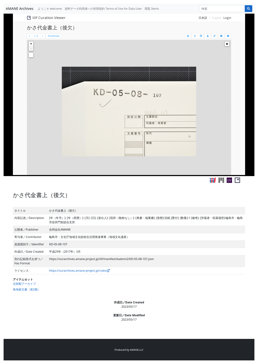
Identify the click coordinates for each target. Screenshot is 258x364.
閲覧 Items (152, 9)
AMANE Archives (19, 8)
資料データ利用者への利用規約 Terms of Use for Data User (103, 9)
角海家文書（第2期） (26, 289)
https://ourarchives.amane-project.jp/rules (77, 271)
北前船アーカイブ (24, 284)
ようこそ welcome (50, 9)
